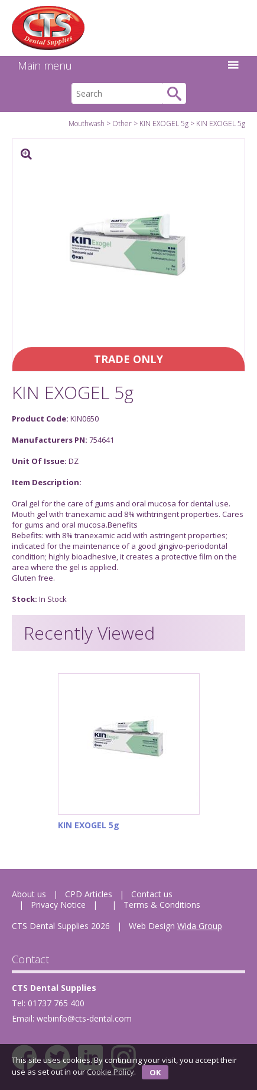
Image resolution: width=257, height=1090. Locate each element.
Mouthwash (87, 123)
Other (122, 123)
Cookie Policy (110, 1071)
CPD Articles (88, 894)
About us (29, 894)
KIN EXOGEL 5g (163, 123)
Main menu (128, 65)
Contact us (152, 894)
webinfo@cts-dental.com (84, 1018)
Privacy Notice (58, 904)
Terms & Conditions (161, 904)
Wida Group (199, 925)
